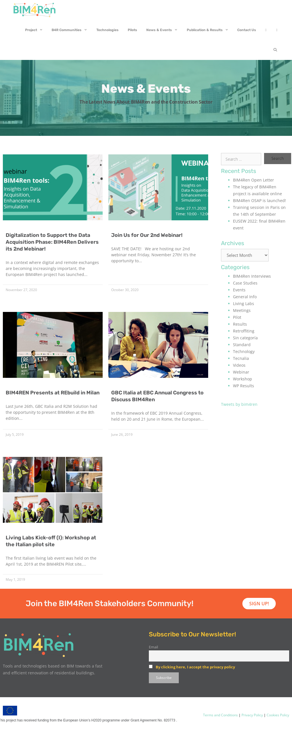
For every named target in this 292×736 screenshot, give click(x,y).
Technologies (107, 30)
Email (153, 647)
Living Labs (243, 303)
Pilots (132, 30)
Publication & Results (210, 30)
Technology (244, 351)
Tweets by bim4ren (239, 404)
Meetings (242, 310)
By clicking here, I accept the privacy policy (195, 667)
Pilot (237, 317)
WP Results (243, 385)
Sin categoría (245, 337)
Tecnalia (241, 358)
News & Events (164, 30)
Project (36, 30)
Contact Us (246, 30)
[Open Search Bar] (275, 50)
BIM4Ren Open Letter (253, 180)
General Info (245, 296)
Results (240, 324)
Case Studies (245, 283)
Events (239, 290)
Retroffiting (243, 331)
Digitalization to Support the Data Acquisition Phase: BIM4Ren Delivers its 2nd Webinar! (52, 242)
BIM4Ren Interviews (252, 276)
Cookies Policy (277, 715)
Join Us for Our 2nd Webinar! (146, 235)
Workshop (242, 379)
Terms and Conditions (220, 715)
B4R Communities (72, 30)
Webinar (241, 372)
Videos (239, 365)
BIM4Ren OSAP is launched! (259, 200)
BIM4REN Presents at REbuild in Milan (53, 393)
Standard (242, 344)
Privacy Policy (252, 715)
